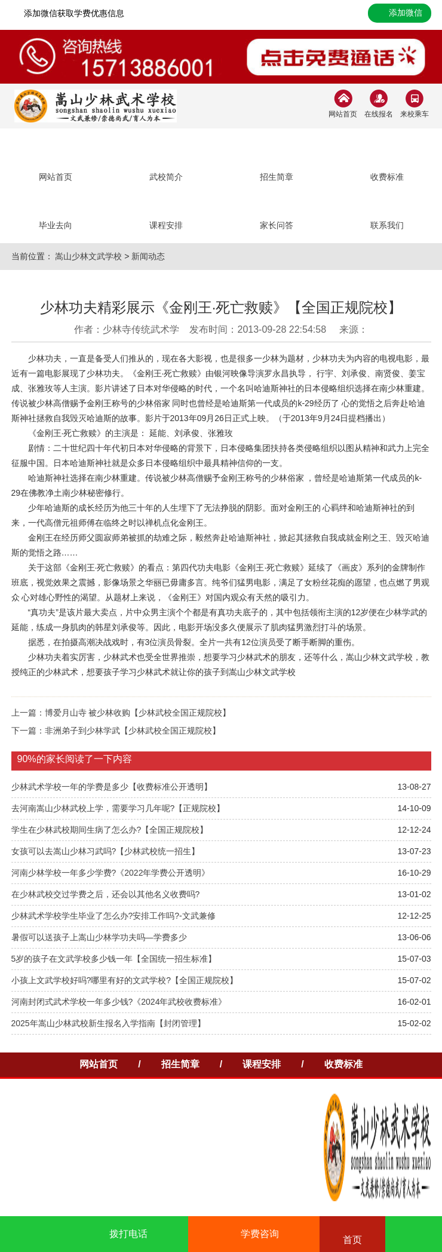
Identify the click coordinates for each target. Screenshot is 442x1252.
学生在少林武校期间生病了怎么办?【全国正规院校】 (109, 829)
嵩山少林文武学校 (88, 256)
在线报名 (378, 114)
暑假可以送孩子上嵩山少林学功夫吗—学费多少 (99, 937)
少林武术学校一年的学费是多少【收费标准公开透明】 (111, 786)
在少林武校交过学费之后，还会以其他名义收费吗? (105, 894)
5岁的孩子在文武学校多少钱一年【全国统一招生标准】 (114, 958)
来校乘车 (414, 114)
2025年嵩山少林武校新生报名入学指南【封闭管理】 (108, 1023)
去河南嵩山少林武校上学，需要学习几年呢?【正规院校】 (118, 808)
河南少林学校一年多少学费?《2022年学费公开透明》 (110, 872)
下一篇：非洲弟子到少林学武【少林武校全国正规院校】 (115, 730)
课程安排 (262, 1064)
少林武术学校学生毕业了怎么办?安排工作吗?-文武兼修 (113, 915)
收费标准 (343, 1064)
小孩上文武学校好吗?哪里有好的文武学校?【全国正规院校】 (124, 980)
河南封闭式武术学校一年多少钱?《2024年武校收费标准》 (119, 1001)
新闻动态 (148, 256)
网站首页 (343, 114)
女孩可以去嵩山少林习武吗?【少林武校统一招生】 (105, 851)
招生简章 (180, 1064)
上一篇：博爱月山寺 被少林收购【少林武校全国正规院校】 (121, 712)
